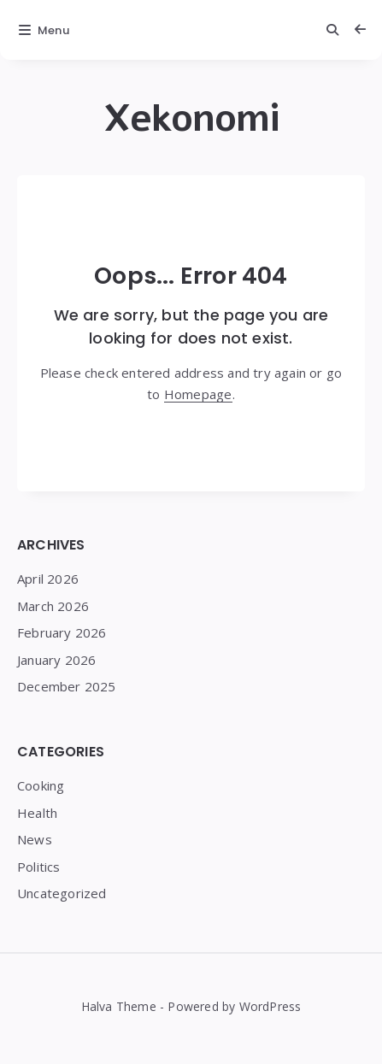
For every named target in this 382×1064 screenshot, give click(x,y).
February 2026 (62, 632)
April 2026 (48, 578)
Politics (39, 866)
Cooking (40, 785)
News (34, 839)
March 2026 (53, 605)
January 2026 (56, 659)
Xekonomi (191, 118)
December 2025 (66, 686)
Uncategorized (62, 893)
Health (37, 812)
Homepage (198, 394)
